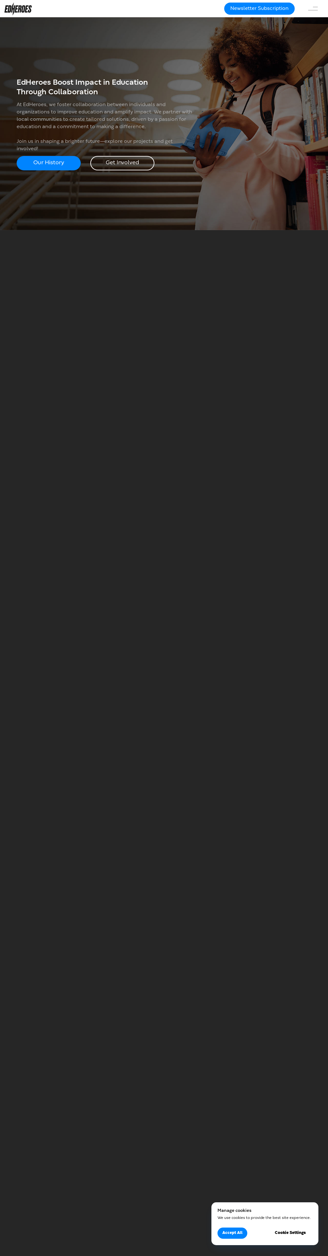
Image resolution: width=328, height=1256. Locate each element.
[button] (259, 9)
